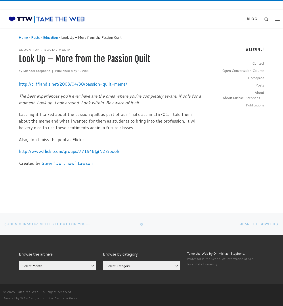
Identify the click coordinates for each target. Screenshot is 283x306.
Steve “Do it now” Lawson (67, 163)
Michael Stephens (36, 71)
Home (23, 37)
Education (50, 37)
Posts (35, 37)
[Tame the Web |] (46, 18)
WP (22, 298)
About (259, 92)
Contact (258, 63)
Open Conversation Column (243, 70)
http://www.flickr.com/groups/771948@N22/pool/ (69, 151)
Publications (255, 105)
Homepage (256, 77)
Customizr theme (66, 298)
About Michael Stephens (241, 97)
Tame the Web (27, 292)
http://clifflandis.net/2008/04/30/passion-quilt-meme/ (73, 84)
